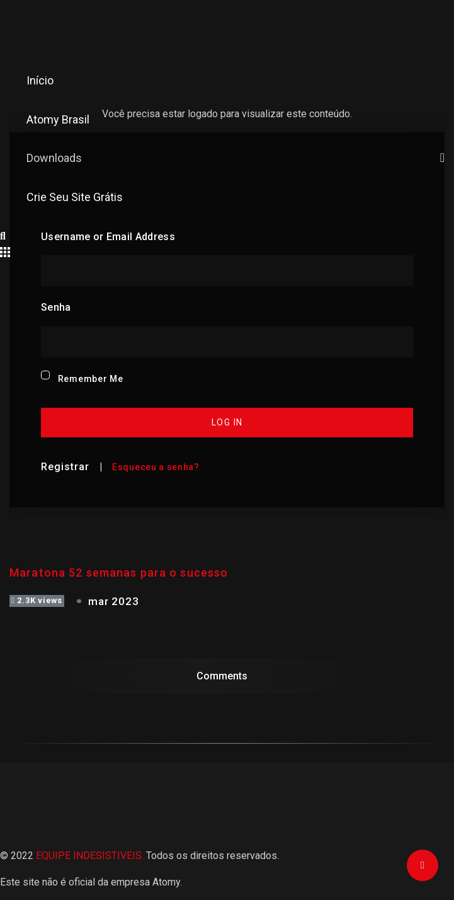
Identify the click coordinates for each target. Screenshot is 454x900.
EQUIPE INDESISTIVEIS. (90, 856)
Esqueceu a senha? (156, 467)
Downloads (240, 157)
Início (40, 80)
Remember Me (90, 379)
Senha (56, 307)
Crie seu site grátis (74, 197)
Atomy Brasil (57, 119)
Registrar (65, 467)
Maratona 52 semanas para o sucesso (118, 572)
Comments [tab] (221, 676)
